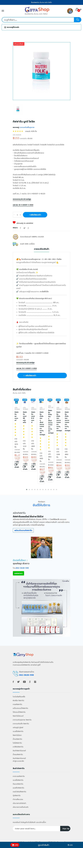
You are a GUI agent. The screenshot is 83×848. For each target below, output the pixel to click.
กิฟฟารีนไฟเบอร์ (18, 716)
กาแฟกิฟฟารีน (17, 704)
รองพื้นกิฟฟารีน (18, 731)
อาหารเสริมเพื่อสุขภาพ (26, 127)
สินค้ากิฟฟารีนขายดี (19, 751)
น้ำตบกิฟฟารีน (17, 739)
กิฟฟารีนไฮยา (17, 735)
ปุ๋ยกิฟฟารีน (16, 795)
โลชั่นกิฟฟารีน (17, 743)
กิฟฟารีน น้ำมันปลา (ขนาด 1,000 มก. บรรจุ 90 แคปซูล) (58, 421)
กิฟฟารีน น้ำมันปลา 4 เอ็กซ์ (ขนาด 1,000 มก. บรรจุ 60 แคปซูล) (50, 421)
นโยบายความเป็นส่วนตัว (20, 807)
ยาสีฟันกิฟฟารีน (18, 747)
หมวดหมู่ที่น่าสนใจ (11, 27)
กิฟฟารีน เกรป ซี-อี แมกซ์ (33, 417)
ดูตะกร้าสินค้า (43, 845)
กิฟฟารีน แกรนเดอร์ (16, 416)
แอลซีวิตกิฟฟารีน (18, 788)
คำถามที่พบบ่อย (18, 799)
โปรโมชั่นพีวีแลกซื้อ (19, 697)
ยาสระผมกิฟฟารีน (19, 776)
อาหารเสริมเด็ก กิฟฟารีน (21, 724)
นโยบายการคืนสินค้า (19, 803)
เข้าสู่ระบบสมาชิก (18, 761)
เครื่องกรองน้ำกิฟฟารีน (20, 708)
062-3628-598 (22, 568)
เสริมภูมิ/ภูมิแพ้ (18, 727)
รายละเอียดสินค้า (41, 249)
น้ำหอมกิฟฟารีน (18, 754)
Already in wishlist (23, 223)
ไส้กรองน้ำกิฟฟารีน (19, 712)
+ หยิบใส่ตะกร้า (35, 214)
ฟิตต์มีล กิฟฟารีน (18, 700)
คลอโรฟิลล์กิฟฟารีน (19, 792)
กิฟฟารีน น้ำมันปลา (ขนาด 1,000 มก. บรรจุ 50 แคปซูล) (66, 421)
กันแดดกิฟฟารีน (18, 784)
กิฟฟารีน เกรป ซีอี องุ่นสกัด (25, 417)
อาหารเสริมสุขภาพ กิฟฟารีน (22, 720)
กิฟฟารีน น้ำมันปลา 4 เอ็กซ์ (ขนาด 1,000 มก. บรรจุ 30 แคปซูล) (41, 423)
